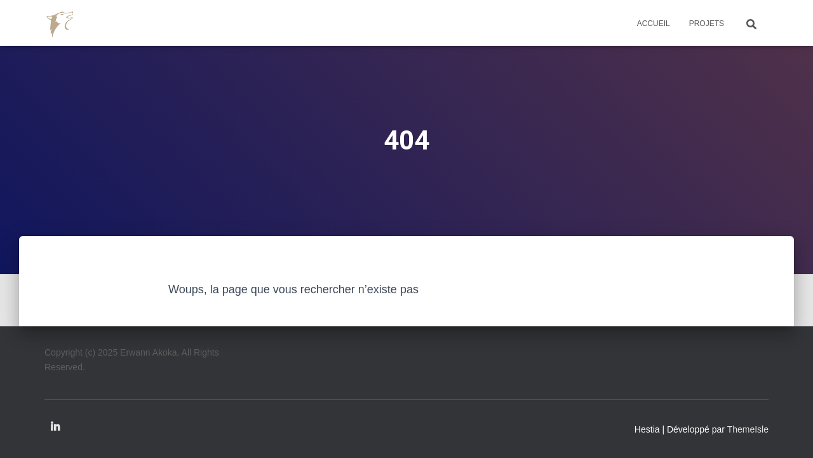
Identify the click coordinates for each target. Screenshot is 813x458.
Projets (706, 23)
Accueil (653, 23)
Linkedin (55, 427)
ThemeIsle (748, 429)
